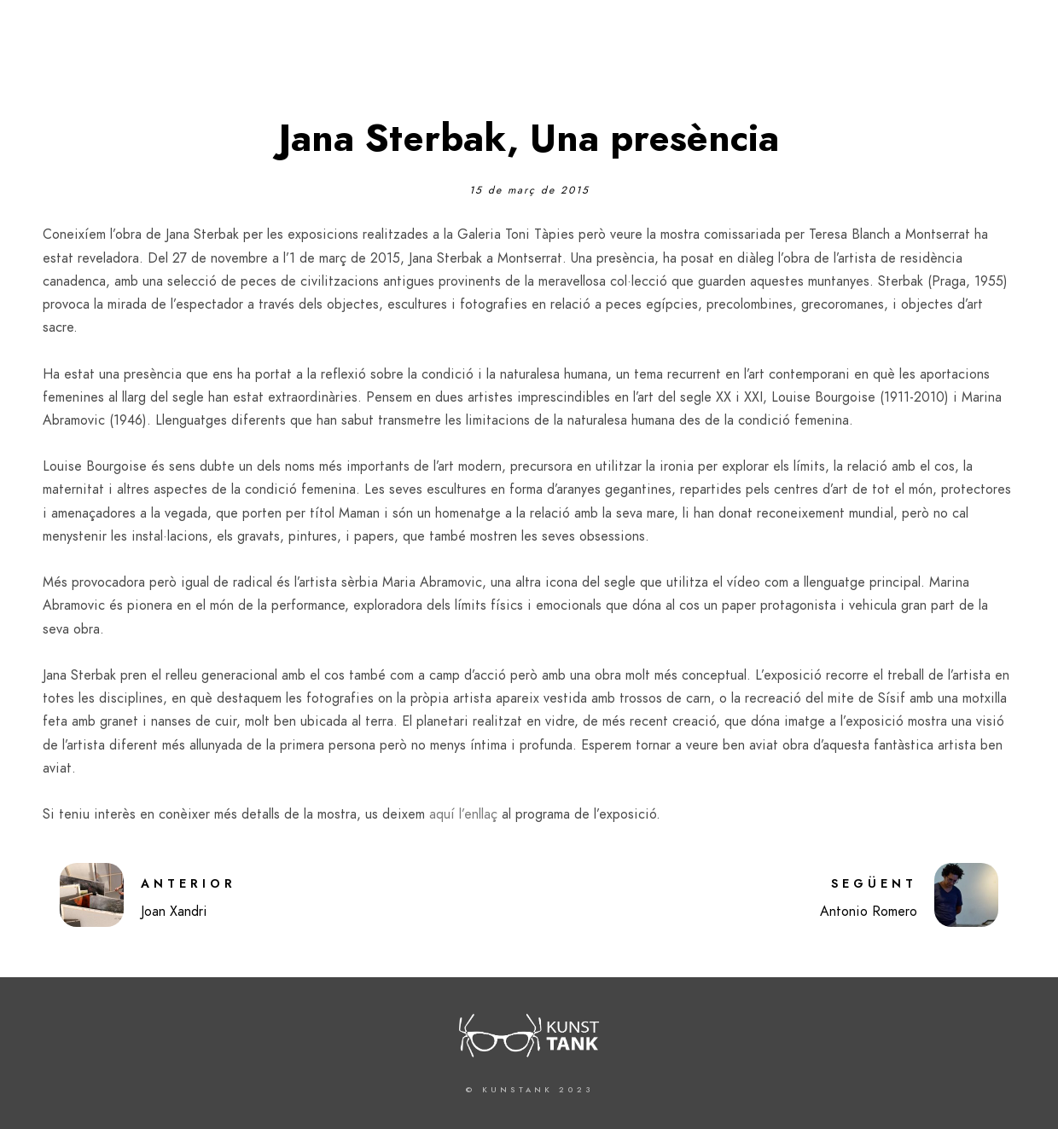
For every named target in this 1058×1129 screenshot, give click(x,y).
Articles (762, 42)
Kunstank (672, 42)
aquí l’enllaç (463, 814)
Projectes (852, 42)
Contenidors (957, 42)
